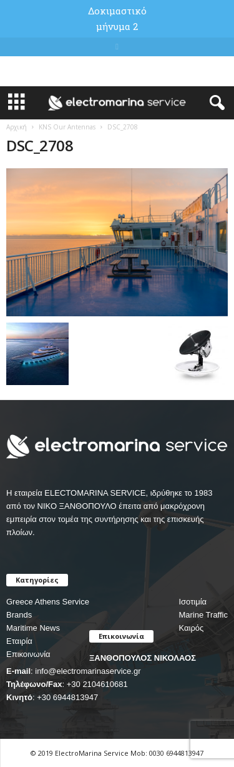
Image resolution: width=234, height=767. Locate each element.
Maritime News (33, 628)
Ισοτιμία (192, 601)
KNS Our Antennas (67, 127)
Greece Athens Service (47, 601)
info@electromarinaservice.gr (87, 671)
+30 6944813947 (67, 697)
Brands (19, 614)
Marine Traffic (203, 614)
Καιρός (190, 628)
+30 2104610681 (97, 684)
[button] (214, 103)
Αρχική (16, 127)
